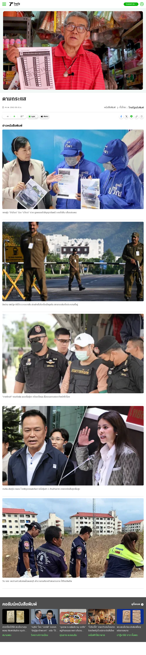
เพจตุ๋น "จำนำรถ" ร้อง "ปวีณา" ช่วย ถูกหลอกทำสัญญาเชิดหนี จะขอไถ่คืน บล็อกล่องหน (39, 213)
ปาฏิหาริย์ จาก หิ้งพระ (127, 635)
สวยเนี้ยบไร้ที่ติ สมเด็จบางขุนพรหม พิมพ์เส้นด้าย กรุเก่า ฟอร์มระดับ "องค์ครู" (14, 629)
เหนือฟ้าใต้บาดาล (96, 635)
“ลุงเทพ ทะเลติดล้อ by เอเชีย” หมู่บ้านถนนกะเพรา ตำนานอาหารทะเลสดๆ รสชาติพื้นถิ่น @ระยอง (73, 629)
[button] (121, 117)
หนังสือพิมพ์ (109, 107)
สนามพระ (6, 635)
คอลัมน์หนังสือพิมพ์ (20, 604)
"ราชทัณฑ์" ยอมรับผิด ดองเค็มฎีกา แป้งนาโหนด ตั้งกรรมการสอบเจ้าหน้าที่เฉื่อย (36, 397)
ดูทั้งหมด (137, 604)
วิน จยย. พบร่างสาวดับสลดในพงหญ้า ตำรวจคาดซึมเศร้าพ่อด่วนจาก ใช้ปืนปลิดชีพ (37, 581)
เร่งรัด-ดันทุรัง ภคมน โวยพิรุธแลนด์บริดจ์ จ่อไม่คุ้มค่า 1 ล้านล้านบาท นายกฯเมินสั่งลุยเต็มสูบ (41, 489)
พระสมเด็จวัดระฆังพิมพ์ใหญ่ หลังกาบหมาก (129, 629)
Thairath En (131, 4)
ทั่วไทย (122, 107)
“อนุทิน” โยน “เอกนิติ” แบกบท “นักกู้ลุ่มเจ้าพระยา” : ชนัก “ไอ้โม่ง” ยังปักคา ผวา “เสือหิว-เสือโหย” (43, 629)
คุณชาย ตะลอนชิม (68, 635)
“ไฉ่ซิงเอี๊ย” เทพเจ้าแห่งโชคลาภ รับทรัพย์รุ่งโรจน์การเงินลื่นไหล (101, 629)
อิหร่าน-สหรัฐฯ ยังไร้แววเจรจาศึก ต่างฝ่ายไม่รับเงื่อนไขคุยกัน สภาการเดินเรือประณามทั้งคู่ (40, 305)
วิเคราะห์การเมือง (39, 635)
